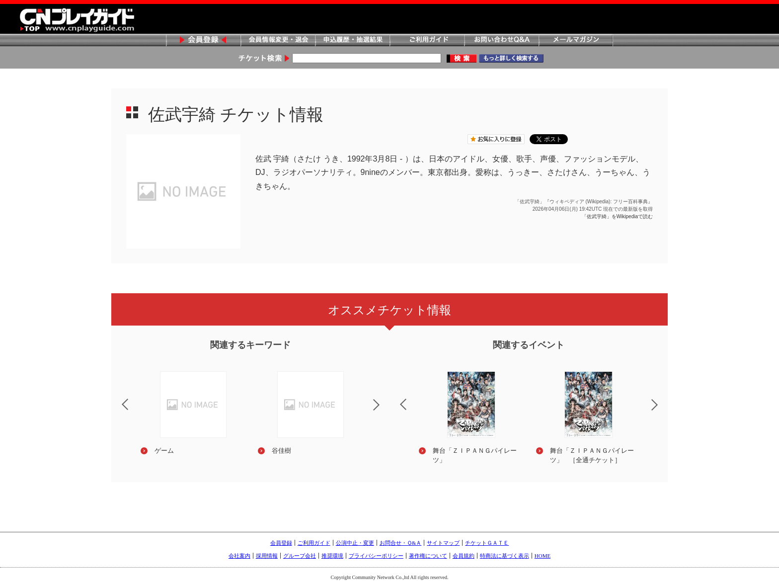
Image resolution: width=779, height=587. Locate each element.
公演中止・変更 (355, 543)
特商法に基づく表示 (504, 556)
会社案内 (239, 556)
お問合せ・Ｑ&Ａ (401, 543)
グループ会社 (299, 556)
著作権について (428, 556)
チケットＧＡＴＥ (487, 543)
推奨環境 (332, 556)
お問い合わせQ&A (501, 40)
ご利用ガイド (427, 40)
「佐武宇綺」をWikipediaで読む (617, 216)
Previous (117, 398)
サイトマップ (443, 543)
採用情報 (267, 556)
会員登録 (203, 40)
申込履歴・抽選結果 (352, 40)
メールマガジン (576, 40)
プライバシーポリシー (376, 556)
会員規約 (463, 556)
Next (384, 411)
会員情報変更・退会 (277, 40)
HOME (542, 556)
